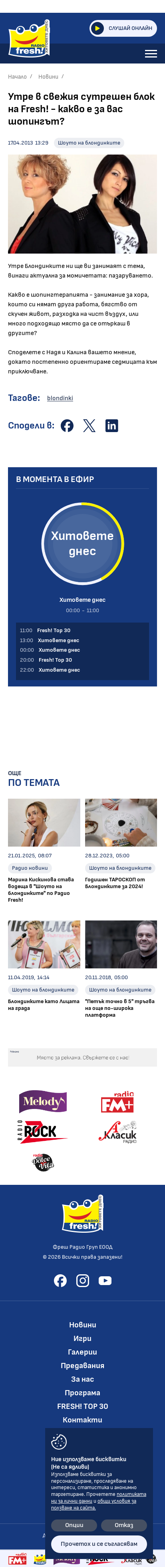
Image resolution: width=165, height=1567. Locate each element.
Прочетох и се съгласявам (99, 1544)
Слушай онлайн (121, 28)
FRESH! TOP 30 (82, 1406)
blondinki (60, 398)
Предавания (82, 1366)
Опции (74, 1525)
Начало (17, 77)
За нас (82, 1379)
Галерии (82, 1352)
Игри (82, 1338)
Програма (82, 1393)
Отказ (124, 1525)
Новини (48, 77)
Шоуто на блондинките (89, 142)
